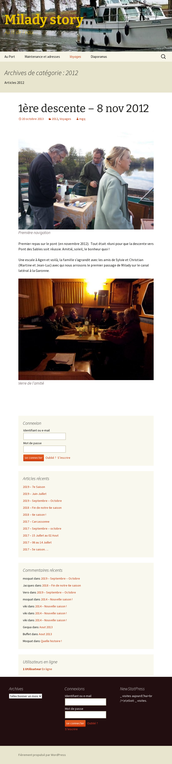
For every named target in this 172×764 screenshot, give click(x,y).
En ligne (37, 669)
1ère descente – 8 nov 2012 (83, 108)
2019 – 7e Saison (34, 487)
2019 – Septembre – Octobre (42, 501)
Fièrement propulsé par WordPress (42, 755)
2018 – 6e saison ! (34, 515)
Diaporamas (99, 56)
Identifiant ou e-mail (36, 430)
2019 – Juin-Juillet (34, 494)
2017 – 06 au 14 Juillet (37, 542)
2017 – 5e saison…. (35, 549)
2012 (55, 119)
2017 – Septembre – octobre (42, 528)
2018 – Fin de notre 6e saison (42, 508)
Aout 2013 (46, 627)
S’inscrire (64, 458)
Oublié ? (50, 458)
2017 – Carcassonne (36, 521)
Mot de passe (32, 443)
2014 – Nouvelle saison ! (57, 599)
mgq (82, 119)
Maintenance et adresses (42, 56)
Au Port (9, 56)
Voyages (75, 56)
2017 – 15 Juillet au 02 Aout (40, 535)
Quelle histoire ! (51, 641)
